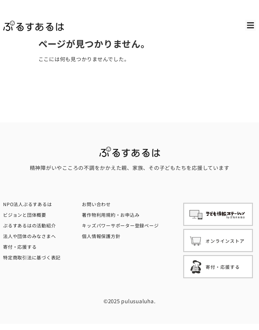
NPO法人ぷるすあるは (27, 204)
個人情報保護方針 (101, 236)
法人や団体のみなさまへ (29, 236)
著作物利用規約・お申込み (110, 215)
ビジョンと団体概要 (24, 215)
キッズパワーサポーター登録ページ (120, 225)
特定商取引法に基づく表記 (32, 257)
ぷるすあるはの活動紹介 (29, 225)
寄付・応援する (20, 247)
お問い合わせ (96, 204)
